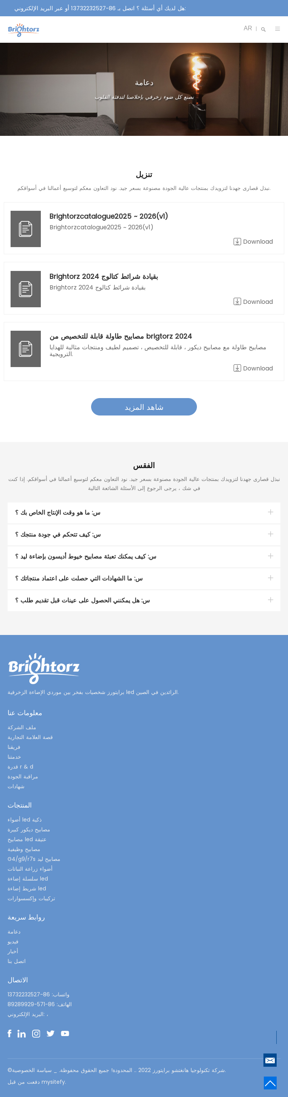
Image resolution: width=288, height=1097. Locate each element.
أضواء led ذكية (25, 819)
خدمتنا (14, 757)
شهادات (16, 786)
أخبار (13, 951)
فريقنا (14, 747)
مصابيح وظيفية (24, 849)
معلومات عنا (25, 712)
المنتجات (20, 805)
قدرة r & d (20, 766)
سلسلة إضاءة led (28, 878)
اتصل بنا (17, 961)
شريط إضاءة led (27, 888)
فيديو (13, 941)
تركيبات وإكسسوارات (31, 898)
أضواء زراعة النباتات (30, 869)
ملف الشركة (22, 727)
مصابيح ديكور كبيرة (29, 829)
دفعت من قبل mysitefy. (37, 1082)
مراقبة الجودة (23, 776)
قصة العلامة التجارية (30, 737)
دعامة (14, 931)
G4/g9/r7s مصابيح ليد (34, 859)
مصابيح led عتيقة (27, 839)
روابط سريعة (26, 917)
